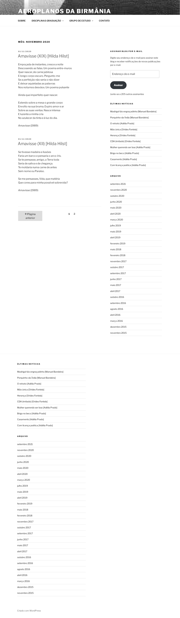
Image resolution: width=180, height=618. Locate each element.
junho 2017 (115, 279)
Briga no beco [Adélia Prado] (124, 153)
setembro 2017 (118, 273)
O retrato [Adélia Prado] (122, 123)
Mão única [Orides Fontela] (123, 129)
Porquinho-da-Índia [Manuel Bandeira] (129, 117)
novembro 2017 (118, 261)
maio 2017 (115, 285)
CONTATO (104, 20)
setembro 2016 (118, 303)
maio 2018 (115, 249)
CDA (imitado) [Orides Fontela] (125, 141)
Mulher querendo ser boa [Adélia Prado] (130, 147)
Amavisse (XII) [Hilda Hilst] (42, 143)
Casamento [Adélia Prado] (123, 159)
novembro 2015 (118, 332)
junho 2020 (116, 201)
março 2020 (116, 219)
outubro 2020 (117, 195)
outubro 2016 (117, 297)
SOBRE (22, 20)
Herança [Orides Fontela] (122, 135)
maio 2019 (115, 231)
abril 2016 (115, 314)
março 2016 (116, 321)
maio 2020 (115, 207)
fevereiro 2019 (117, 243)
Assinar (118, 85)
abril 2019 (115, 237)
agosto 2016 (116, 309)
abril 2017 (115, 291)
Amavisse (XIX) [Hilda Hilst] (43, 56)
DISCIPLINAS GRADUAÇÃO (48, 20)
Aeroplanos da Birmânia (64, 11)
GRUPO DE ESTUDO (81, 20)
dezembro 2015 (118, 326)
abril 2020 (115, 213)
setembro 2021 (118, 184)
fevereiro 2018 (117, 255)
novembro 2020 (118, 189)
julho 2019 (115, 225)
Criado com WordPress (29, 610)
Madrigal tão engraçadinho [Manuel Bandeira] (133, 111)
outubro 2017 (117, 267)
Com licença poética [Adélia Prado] (128, 165)
